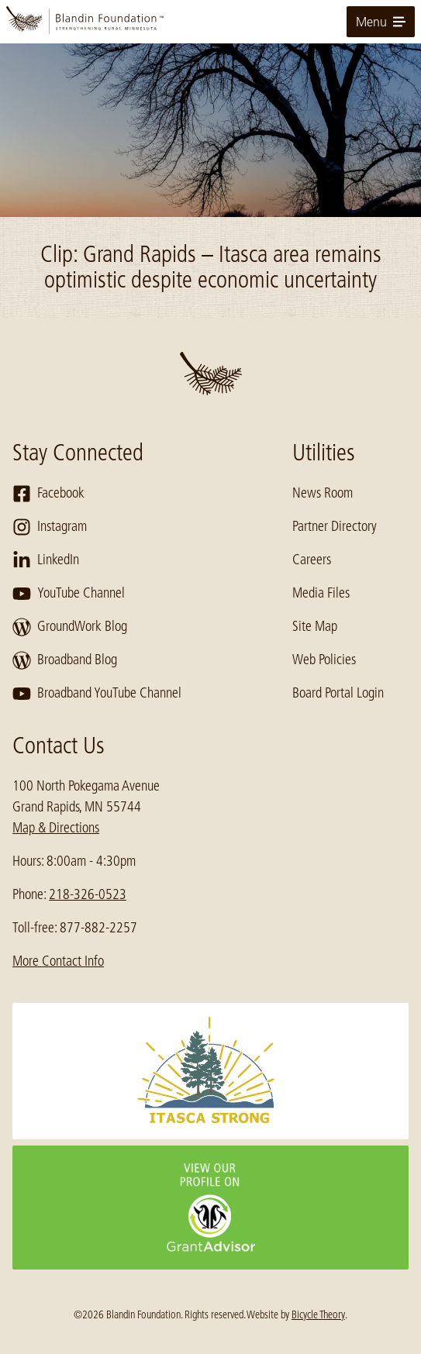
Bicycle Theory (318, 1314)
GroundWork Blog (69, 627)
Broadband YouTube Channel (96, 693)
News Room (322, 492)
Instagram (49, 527)
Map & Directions (55, 827)
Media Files (321, 592)
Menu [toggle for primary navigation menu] (380, 21)
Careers (311, 559)
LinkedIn (45, 560)
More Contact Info (58, 961)
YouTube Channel (68, 593)
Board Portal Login (338, 692)
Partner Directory (334, 526)
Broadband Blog (64, 660)
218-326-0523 (87, 894)
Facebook (48, 493)
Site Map (314, 626)
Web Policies (324, 659)
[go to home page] (210, 21)
